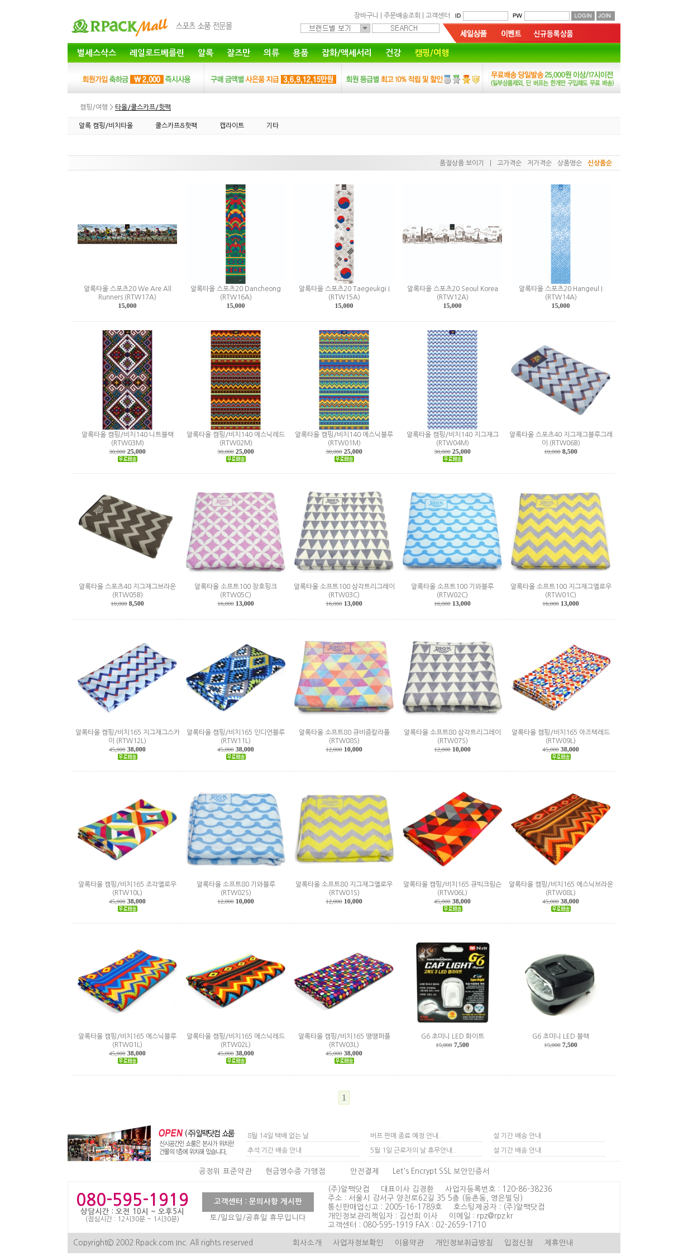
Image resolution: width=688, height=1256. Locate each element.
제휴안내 (559, 1243)
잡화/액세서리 (347, 53)
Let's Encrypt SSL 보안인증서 (441, 1171)
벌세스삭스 (96, 53)
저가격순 (539, 163)
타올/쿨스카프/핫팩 (143, 107)
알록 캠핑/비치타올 (106, 125)
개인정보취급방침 (464, 1243)
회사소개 (307, 1243)
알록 (205, 53)
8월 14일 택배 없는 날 (278, 1136)
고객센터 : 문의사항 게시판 (258, 1201)
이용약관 (409, 1243)
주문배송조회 (402, 15)
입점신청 (518, 1243)
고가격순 (509, 163)
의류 (271, 53)
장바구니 (366, 15)
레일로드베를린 (157, 53)
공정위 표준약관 (225, 1171)
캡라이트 (231, 125)
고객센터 (438, 15)
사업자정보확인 (358, 1243)
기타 (272, 125)
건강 (393, 53)
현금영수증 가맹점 (295, 1171)
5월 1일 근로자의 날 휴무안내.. (413, 1150)
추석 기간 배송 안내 (274, 1150)
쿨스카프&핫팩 (176, 125)
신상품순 (599, 163)
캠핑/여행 (431, 53)
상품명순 (569, 163)
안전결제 (364, 1171)
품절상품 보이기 (461, 163)
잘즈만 (238, 53)
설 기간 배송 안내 (517, 1136)
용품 (300, 53)
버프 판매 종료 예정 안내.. (406, 1136)
